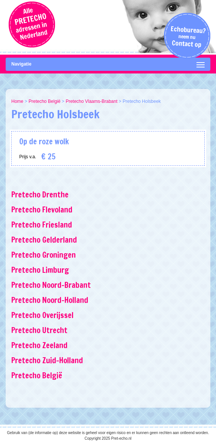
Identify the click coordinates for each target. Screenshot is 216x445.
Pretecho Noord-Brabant (51, 285)
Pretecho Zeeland (39, 345)
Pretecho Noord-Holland (49, 300)
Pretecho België (45, 101)
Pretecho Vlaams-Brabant (91, 101)
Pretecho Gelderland (44, 239)
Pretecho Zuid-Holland (47, 360)
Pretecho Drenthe (40, 194)
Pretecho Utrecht (39, 330)
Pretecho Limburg (40, 270)
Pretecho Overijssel (42, 315)
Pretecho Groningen (43, 254)
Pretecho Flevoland (41, 209)
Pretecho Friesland (41, 224)
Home (17, 101)
